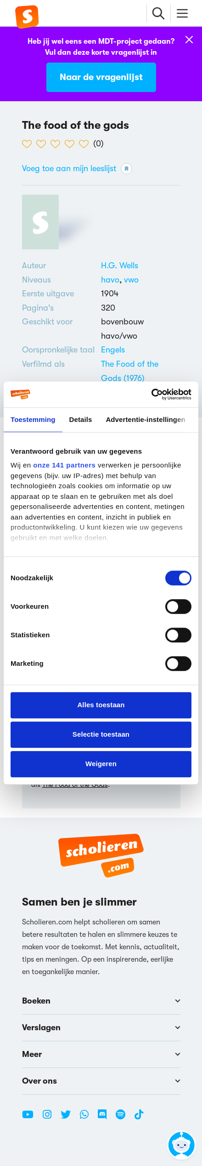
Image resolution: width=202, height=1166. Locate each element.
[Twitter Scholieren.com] (69, 1118)
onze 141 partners (64, 465)
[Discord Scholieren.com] (105, 1118)
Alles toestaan (100, 705)
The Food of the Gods (75, 784)
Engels (113, 349)
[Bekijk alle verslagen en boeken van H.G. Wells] (119, 265)
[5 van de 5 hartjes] (86, 144)
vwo (131, 279)
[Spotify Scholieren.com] (124, 1118)
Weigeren (101, 764)
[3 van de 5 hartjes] (57, 144)
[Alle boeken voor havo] (112, 279)
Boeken (101, 1000)
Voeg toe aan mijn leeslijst (77, 168)
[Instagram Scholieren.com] (50, 1118)
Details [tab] (80, 419)
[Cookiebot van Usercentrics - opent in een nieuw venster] (151, 394)
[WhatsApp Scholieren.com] (87, 1118)
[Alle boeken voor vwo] (131, 279)
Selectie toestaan (101, 734)
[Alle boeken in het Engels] (113, 349)
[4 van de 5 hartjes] (72, 144)
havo (112, 279)
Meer (101, 1054)
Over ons (101, 1080)
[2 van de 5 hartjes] (43, 144)
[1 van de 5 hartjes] (29, 144)
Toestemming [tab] (33, 419)
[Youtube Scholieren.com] (31, 1118)
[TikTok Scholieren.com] (139, 1118)
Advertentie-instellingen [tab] (145, 419)
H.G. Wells (119, 265)
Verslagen (101, 1027)
